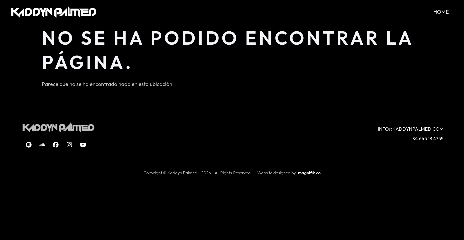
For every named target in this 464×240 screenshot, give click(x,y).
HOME (441, 11)
